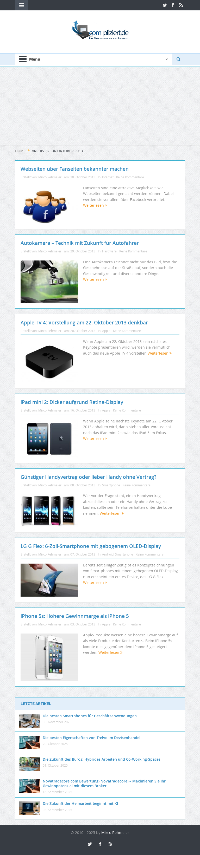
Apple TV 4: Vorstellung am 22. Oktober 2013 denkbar (84, 322)
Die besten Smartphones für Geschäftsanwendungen (90, 715)
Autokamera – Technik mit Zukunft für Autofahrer (80, 243)
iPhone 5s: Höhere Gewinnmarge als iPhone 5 (75, 616)
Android (108, 554)
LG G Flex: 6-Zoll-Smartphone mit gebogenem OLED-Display (91, 546)
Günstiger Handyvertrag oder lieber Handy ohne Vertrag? (89, 477)
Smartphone (111, 485)
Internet (108, 177)
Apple (106, 331)
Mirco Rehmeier (49, 177)
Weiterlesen (95, 205)
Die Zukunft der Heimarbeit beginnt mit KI (80, 803)
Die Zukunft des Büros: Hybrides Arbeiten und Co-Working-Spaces (101, 759)
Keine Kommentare (130, 177)
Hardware (109, 251)
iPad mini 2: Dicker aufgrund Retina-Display (72, 402)
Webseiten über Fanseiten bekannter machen (75, 169)
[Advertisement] (100, 109)
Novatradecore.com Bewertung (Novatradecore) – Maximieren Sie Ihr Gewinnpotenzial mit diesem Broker (104, 783)
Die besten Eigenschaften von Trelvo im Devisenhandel (91, 737)
